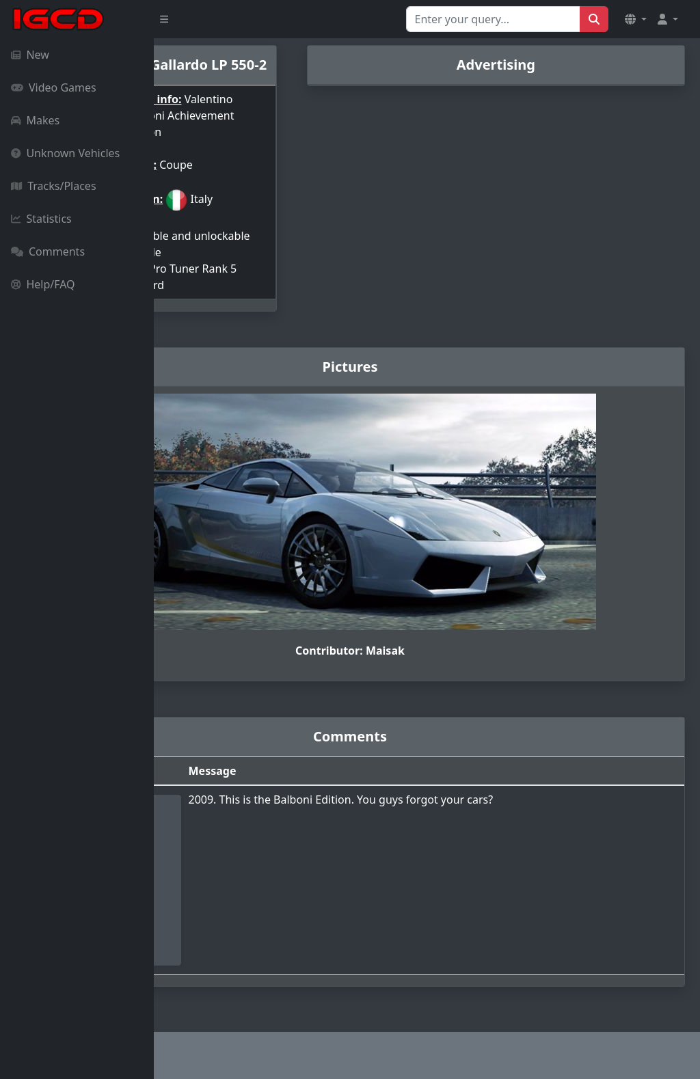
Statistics (41, 218)
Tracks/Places (53, 185)
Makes (35, 120)
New (30, 54)
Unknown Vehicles (65, 153)
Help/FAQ (43, 284)
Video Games (53, 87)
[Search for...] (493, 19)
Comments (48, 251)
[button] (635, 19)
